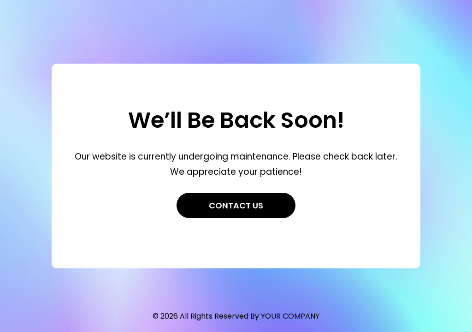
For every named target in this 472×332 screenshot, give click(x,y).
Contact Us (236, 205)
